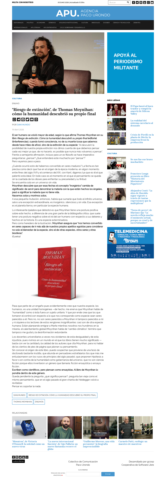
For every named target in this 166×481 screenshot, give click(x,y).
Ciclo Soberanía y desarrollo (72, 27)
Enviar (108, 474)
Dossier (106, 22)
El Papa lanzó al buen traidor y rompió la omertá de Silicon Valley (141, 110)
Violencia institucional (68, 22)
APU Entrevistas (50, 27)
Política (30, 22)
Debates (136, 22)
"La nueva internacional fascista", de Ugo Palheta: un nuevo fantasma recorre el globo (63, 445)
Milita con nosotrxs (22, 2)
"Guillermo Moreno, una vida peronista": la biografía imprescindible (98, 444)
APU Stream (35, 27)
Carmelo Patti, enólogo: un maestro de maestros (133, 442)
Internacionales (20, 27)
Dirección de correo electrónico (58, 474)
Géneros (52, 22)
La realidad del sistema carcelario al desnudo (141, 123)
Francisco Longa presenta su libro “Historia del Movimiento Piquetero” (139, 178)
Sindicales (96, 22)
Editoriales (18, 22)
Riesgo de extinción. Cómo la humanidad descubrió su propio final (62, 395)
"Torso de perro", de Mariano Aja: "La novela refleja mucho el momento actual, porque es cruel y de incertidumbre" (141, 216)
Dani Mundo (23, 125)
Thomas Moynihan (22, 402)
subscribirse (18, 461)
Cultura (84, 22)
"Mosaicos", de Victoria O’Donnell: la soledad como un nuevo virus (28, 444)
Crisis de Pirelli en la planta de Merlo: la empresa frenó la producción (142, 138)
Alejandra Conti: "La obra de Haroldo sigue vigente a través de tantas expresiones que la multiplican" (141, 197)
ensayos (39, 402)
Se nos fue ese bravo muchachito (141, 160)
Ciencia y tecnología (121, 22)
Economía (41, 22)
